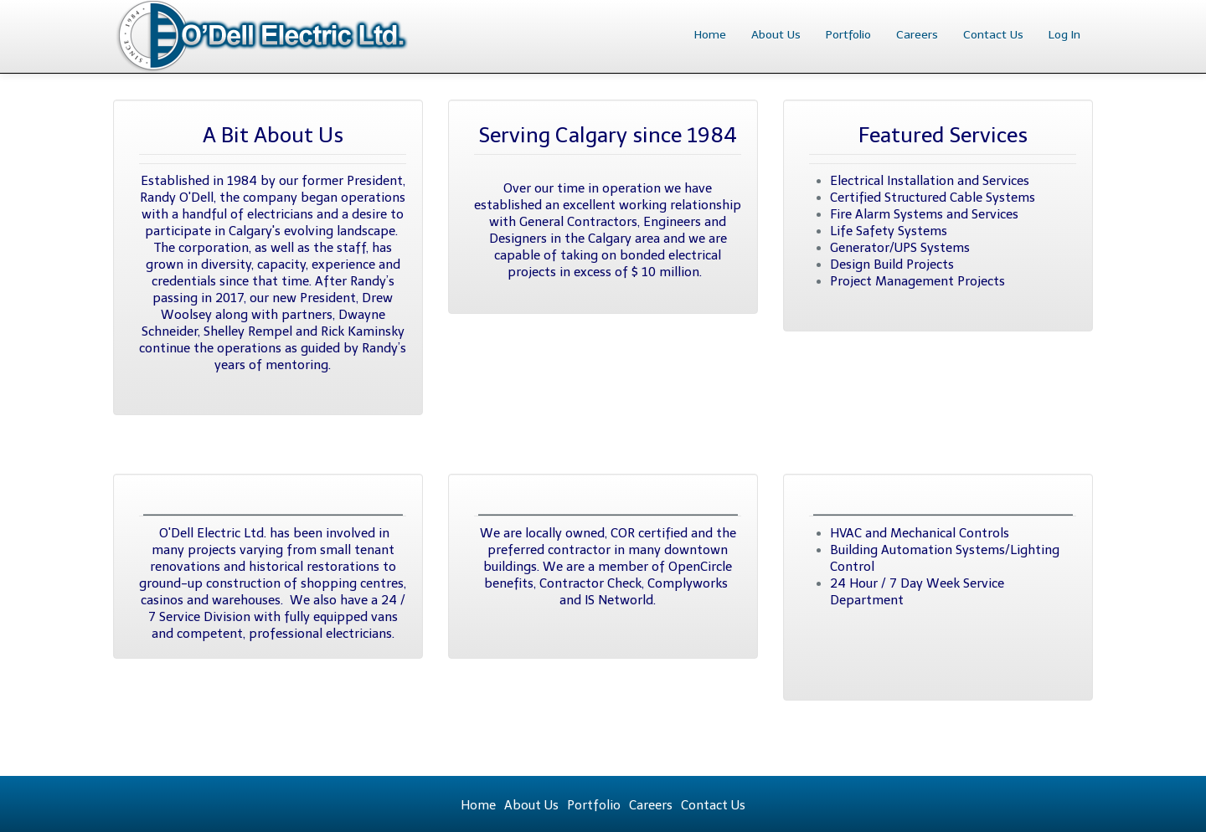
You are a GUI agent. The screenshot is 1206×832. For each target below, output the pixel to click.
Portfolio (848, 35)
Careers (917, 35)
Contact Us (993, 35)
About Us (776, 35)
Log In (1064, 35)
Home (710, 35)
